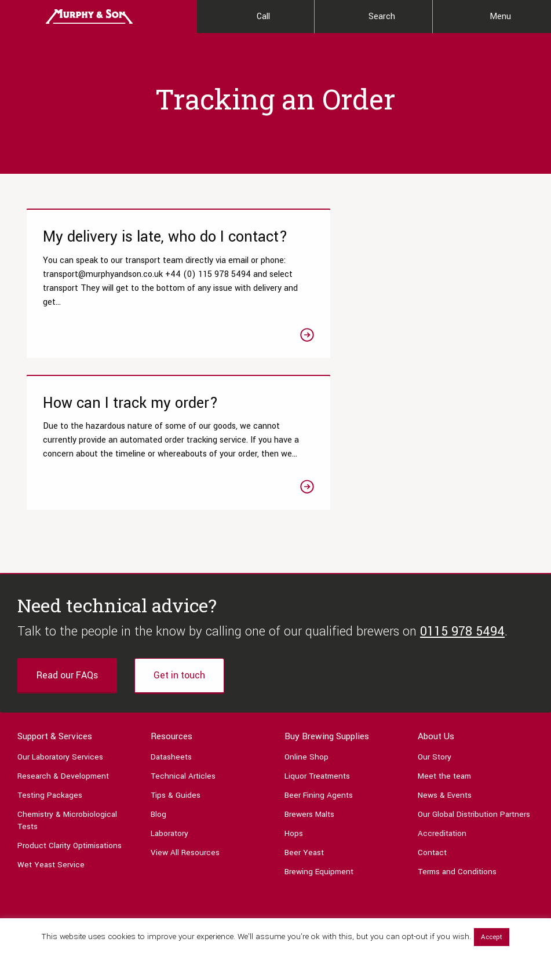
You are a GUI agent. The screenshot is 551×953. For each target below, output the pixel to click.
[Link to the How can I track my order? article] (405, 299)
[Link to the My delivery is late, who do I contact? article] (147, 299)
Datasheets (171, 634)
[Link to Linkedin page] (106, 831)
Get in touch (179, 553)
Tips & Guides (175, 672)
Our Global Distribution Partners (474, 692)
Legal (525, 899)
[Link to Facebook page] (26, 831)
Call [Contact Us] (263, 16)
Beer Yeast (304, 730)
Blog (158, 692)
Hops (293, 711)
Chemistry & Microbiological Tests (67, 698)
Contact (432, 730)
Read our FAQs (67, 553)
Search (381, 16)
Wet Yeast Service (51, 742)
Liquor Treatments (317, 653)
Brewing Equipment (318, 749)
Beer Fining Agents (318, 672)
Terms (501, 899)
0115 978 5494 (462, 509)
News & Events (445, 672)
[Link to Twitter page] (52, 831)
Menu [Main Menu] (500, 16)
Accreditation (442, 711)
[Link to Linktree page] (132, 831)
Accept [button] (491, 937)
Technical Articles (183, 653)
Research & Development (63, 653)
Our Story (434, 634)
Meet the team (444, 653)
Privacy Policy (466, 899)
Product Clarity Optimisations (69, 723)
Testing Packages (49, 672)
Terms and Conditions (457, 749)
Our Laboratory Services (60, 634)
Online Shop (306, 634)
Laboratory (169, 711)
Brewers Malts (309, 692)
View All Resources (185, 730)
